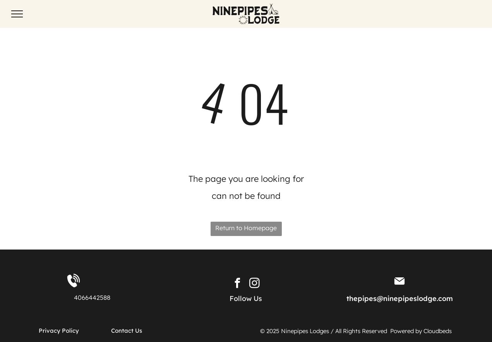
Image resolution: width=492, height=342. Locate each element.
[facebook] (237, 284)
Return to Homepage (246, 228)
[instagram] (254, 284)
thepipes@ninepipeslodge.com (399, 298)
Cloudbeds (438, 331)
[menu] (17, 14)
